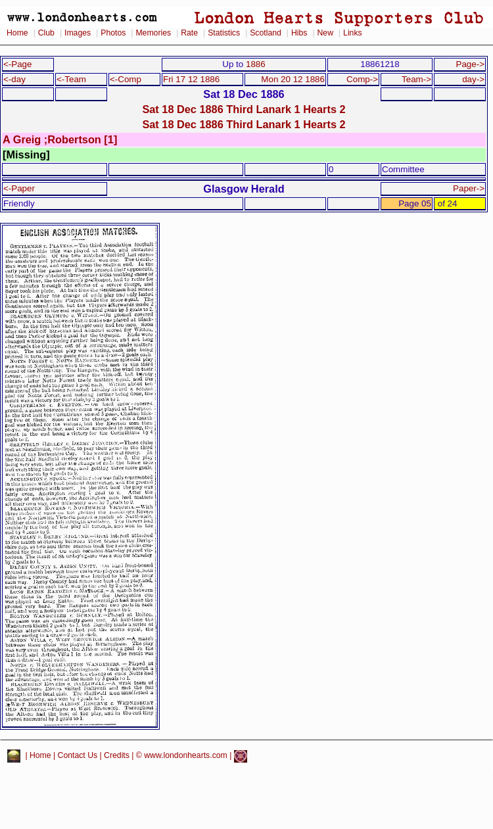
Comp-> (362, 79)
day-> (473, 79)
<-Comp (125, 79)
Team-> (416, 79)
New (325, 32)
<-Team (71, 79)
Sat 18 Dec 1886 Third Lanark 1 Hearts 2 (243, 109)
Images (77, 32)
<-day (14, 79)
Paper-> (468, 188)
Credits (116, 756)
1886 (256, 64)
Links (352, 32)
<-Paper (19, 188)
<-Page (17, 64)
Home (17, 32)
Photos (113, 32)
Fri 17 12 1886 (191, 79)
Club (46, 32)
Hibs (299, 32)
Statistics (224, 32)
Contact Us (78, 756)
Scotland (265, 32)
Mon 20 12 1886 (293, 79)
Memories (153, 32)
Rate (189, 32)
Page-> (470, 64)
